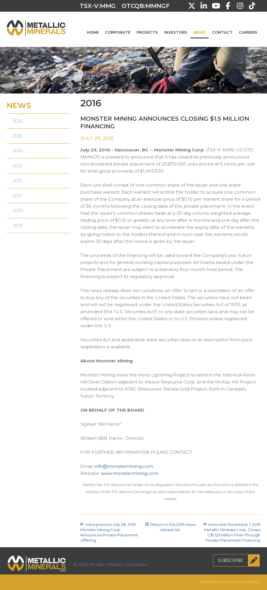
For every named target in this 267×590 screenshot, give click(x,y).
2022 (18, 180)
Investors (175, 32)
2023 (18, 165)
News (199, 32)
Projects (147, 32)
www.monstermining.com (129, 473)
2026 (18, 121)
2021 (17, 195)
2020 (18, 210)
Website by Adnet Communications (229, 582)
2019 (17, 225)
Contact (222, 32)
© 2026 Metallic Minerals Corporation (110, 564)
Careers (248, 32)
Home (93, 32)
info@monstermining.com (124, 466)
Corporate (117, 32)
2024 (18, 151)
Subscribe (239, 560)
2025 (17, 136)
